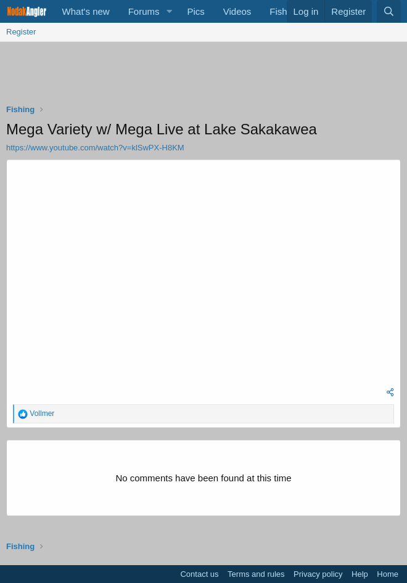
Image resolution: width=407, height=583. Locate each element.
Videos (237, 11)
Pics (195, 11)
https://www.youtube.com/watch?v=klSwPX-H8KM (95, 147)
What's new (86, 11)
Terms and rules (256, 574)
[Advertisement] (206, 76)
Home (387, 574)
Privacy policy (318, 574)
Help (360, 574)
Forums (144, 11)
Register (21, 31)
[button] (169, 11)
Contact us (199, 574)
